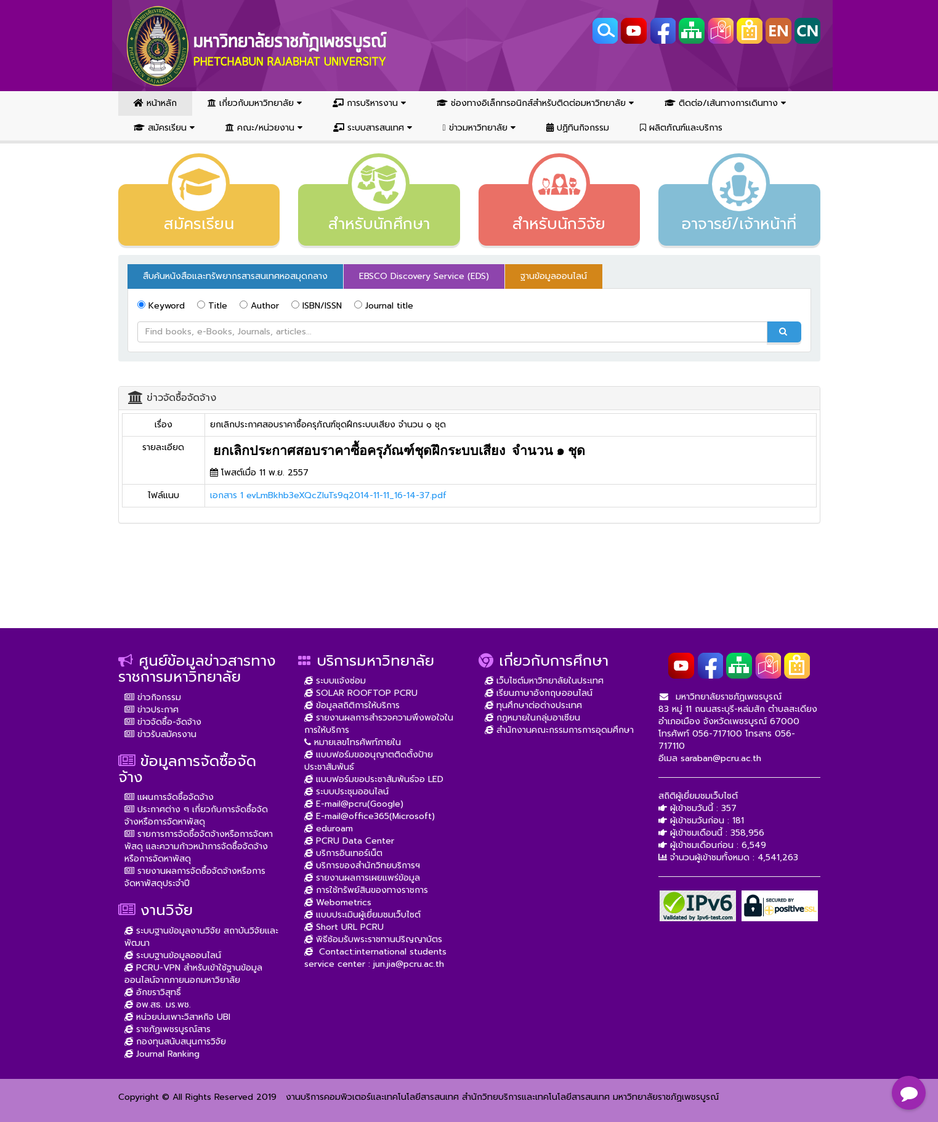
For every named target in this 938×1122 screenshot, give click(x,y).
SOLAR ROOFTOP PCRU (361, 693)
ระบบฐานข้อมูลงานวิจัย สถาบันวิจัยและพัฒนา (201, 937)
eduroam (328, 828)
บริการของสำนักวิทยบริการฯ (362, 865)
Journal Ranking (162, 1053)
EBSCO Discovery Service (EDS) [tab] (424, 276)
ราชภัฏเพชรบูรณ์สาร (167, 1029)
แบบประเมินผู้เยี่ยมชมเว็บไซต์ (362, 914)
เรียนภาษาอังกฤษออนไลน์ (538, 693)
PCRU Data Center (349, 840)
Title (212, 305)
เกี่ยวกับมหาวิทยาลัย (255, 103)
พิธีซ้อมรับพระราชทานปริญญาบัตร (373, 939)
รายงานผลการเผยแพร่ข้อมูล (362, 877)
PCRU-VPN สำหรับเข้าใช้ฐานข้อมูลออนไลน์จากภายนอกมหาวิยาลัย (193, 974)
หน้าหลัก (155, 103)
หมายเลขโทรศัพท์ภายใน (352, 742)
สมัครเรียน (164, 127)
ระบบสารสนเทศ (372, 127)
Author (259, 305)
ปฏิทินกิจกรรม (577, 127)
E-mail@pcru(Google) (353, 803)
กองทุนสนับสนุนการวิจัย (175, 1041)
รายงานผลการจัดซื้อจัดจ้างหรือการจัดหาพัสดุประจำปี (194, 877)
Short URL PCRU (344, 927)
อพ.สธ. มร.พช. (157, 1004)
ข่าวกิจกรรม (152, 697)
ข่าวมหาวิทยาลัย (479, 127)
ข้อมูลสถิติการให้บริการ (352, 705)
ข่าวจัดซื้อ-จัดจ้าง (162, 722)
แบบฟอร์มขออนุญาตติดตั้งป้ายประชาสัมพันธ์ (368, 760)
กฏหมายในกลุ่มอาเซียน (532, 717)
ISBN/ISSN (316, 305)
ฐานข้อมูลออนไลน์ (553, 276)
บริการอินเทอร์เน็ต (343, 853)
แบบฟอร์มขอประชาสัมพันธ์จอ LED (373, 779)
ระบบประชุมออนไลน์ (346, 791)
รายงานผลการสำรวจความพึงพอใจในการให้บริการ (378, 724)
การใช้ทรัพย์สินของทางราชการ (366, 890)
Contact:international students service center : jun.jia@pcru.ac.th (375, 958)
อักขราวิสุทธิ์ (152, 992)
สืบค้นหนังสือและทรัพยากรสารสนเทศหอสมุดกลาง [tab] (235, 276)
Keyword (161, 305)
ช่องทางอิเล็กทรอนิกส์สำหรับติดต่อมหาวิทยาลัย (535, 103)
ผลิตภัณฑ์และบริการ (681, 127)
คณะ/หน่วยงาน (263, 127)
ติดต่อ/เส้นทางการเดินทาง (725, 103)
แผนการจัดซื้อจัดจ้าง (169, 797)
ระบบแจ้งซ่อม (335, 680)
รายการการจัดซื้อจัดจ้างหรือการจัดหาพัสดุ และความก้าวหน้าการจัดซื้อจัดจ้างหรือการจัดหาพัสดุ (198, 846)
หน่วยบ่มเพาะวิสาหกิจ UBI (177, 1017)
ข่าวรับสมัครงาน (160, 734)
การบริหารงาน (369, 103)
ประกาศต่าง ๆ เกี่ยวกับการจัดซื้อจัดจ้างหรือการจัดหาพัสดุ (196, 815)
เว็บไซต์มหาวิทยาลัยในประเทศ (544, 680)
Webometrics (337, 902)
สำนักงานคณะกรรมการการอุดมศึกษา (559, 730)
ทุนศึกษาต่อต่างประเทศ (533, 705)
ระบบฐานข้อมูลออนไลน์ (172, 955)
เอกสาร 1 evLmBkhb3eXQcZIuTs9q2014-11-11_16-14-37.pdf (328, 495)
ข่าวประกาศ (151, 709)
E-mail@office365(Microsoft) (369, 816)
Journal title (383, 305)
